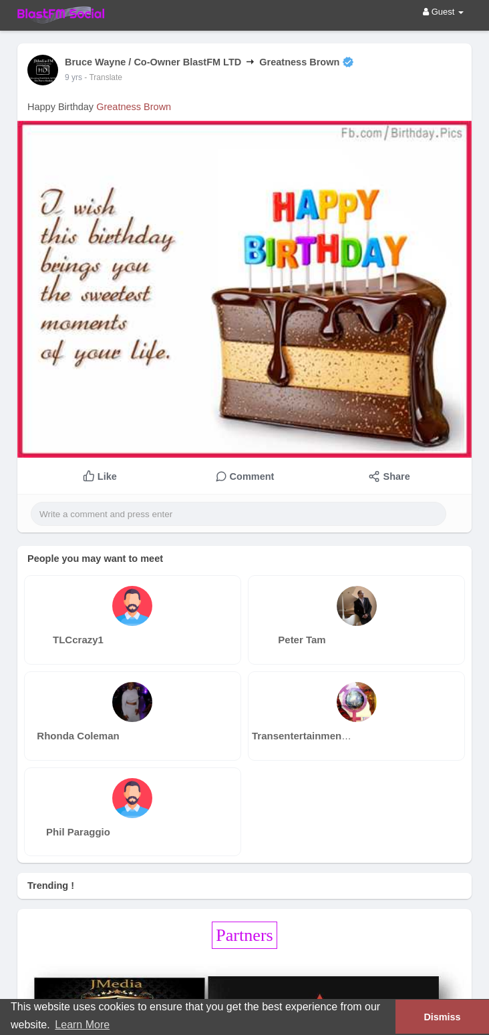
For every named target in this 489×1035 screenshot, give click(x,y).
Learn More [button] (82, 1024)
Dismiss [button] (442, 1017)
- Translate (103, 77)
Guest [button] (443, 12)
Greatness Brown (133, 106)
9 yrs (73, 77)
